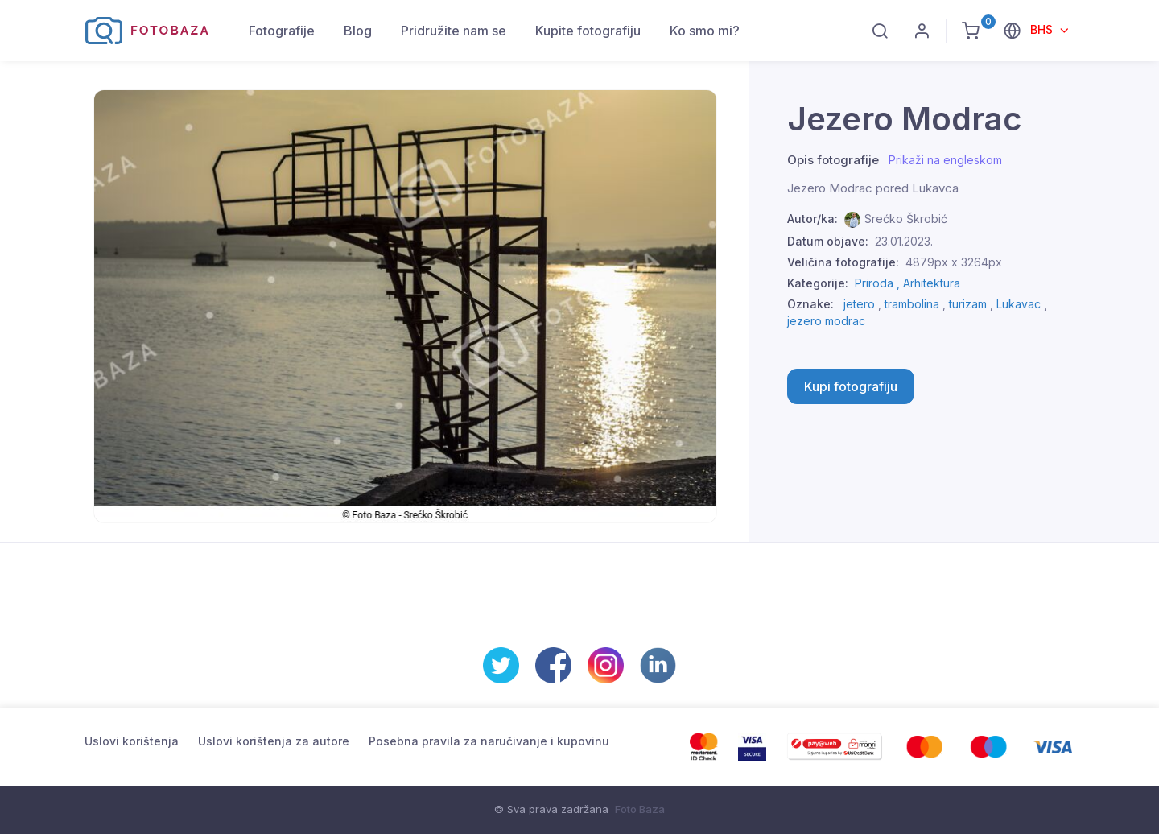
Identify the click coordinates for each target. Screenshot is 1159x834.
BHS (1043, 29)
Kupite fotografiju (588, 31)
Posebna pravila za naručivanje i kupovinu (489, 741)
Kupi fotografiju (850, 386)
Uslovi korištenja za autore (273, 741)
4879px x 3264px (953, 262)
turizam (968, 304)
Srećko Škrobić (905, 218)
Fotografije (282, 31)
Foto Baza (640, 809)
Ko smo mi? (705, 31)
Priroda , (879, 283)
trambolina (912, 304)
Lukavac (1018, 304)
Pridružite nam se (453, 31)
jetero (859, 304)
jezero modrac (826, 321)
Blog (358, 31)
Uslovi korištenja (132, 741)
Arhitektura (931, 283)
